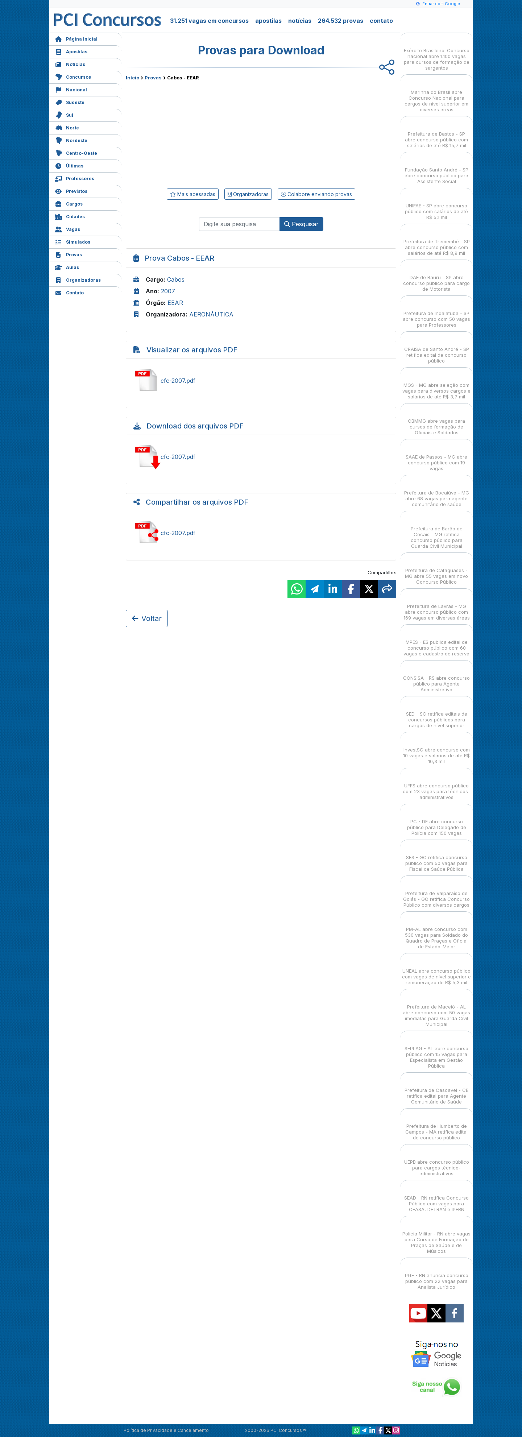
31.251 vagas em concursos (209, 20)
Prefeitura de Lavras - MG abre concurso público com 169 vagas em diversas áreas (436, 606)
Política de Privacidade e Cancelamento (166, 1430)
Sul (64, 114)
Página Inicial (76, 38)
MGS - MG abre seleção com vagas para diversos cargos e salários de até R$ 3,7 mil (436, 384)
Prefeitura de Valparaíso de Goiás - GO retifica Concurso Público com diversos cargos (436, 893)
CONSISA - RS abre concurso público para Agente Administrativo (436, 677)
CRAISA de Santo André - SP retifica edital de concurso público (436, 349)
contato (381, 20)
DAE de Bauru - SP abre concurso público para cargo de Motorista (436, 277)
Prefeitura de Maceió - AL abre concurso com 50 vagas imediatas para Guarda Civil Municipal (436, 1009)
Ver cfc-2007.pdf (261, 380)
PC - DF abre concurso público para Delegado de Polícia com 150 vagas (436, 821)
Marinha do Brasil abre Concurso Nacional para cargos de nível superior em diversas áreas (436, 94)
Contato (69, 292)
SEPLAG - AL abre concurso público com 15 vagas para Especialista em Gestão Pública (436, 1051)
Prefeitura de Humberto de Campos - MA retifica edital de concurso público (436, 1125)
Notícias (70, 63)
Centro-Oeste (76, 152)
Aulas (67, 266)
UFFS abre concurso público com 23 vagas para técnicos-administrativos (436, 785)
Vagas (67, 228)
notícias (299, 20)
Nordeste (71, 139)
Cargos (69, 203)
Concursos (73, 76)
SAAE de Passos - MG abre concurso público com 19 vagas (436, 456)
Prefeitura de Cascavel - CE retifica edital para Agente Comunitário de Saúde (436, 1089)
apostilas (268, 20)
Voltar (147, 618)
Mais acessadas (192, 194)
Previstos (71, 190)
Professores (74, 177)
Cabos (176, 279)
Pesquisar (301, 224)
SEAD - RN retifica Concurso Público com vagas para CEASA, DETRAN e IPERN (436, 1197)
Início (132, 77)
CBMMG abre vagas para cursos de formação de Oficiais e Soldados (436, 420)
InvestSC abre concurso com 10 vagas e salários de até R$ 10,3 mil (436, 749)
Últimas (69, 165)
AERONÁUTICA (211, 314)
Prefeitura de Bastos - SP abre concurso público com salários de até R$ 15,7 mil (436, 133)
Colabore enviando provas (316, 194)
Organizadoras (78, 279)
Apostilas (71, 50)
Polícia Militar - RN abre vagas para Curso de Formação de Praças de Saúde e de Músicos (436, 1236)
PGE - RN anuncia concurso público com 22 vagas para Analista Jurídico (436, 1275)
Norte (67, 127)
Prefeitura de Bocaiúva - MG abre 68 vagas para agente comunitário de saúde (436, 492)
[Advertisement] (202, 133)
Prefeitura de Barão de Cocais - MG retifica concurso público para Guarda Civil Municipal (437, 531)
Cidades (70, 215)
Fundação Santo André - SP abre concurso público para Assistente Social (436, 169)
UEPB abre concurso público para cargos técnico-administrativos (436, 1161)
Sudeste (69, 101)
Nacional (71, 89)
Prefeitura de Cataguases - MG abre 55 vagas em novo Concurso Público (436, 570)
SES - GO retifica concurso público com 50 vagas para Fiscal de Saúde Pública (436, 857)
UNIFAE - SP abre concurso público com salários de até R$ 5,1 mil (436, 205)
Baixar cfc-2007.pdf (261, 456)
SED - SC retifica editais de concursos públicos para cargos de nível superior (436, 713)
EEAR (175, 302)
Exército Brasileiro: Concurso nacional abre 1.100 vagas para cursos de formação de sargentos (436, 53)
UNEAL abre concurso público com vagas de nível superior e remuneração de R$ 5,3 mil (436, 970)
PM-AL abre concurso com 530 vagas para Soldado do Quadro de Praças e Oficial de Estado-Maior (436, 931)
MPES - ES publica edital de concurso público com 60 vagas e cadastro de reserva (436, 641)
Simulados (72, 241)
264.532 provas (340, 20)
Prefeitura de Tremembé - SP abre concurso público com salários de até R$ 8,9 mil (436, 241)
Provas (68, 253)
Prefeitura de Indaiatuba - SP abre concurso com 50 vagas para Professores (436, 313)
